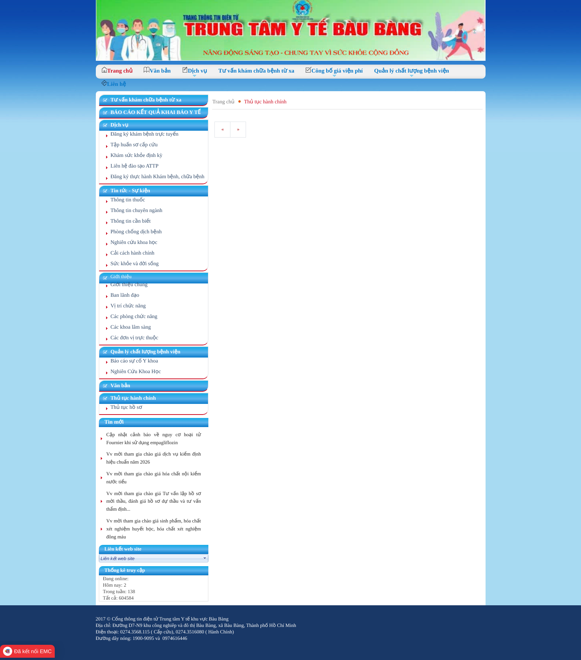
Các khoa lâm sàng (131, 327)
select (205, 558)
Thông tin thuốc (128, 200)
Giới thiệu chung (129, 285)
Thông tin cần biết (131, 221)
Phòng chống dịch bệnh (136, 232)
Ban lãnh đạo (125, 295)
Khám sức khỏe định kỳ (137, 155)
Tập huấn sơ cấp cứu (134, 145)
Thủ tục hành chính (133, 398)
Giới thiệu (121, 276)
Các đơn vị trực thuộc (135, 338)
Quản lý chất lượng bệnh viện (146, 352)
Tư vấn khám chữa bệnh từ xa (146, 100)
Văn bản (120, 386)
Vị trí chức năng (128, 306)
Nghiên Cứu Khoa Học (136, 372)
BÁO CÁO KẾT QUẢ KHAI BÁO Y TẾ (156, 113)
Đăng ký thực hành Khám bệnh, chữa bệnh (158, 177)
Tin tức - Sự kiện (130, 191)
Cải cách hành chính (133, 253)
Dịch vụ (120, 125)
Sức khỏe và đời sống (135, 264)
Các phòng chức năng (134, 317)
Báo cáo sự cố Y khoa (134, 361)
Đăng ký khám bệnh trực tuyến (145, 134)
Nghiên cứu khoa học (134, 242)
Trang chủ (223, 102)
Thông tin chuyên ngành (136, 211)
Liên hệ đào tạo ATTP (135, 166)
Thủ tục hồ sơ (126, 407)
